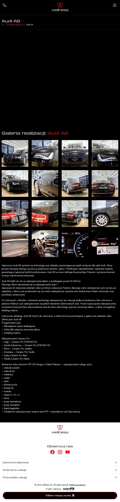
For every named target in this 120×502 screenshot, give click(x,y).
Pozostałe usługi (15, 477)
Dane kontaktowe (16, 462)
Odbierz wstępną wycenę (60, 495)
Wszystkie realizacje (15, 24)
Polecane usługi (14, 470)
